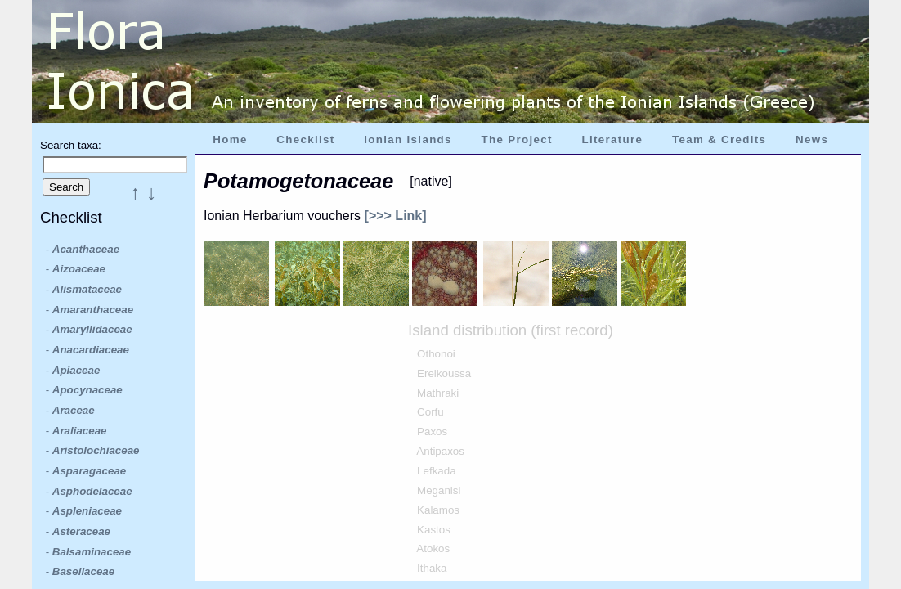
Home (230, 139)
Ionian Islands (408, 139)
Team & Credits (719, 139)
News (812, 139)
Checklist (305, 139)
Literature (612, 139)
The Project (517, 139)
